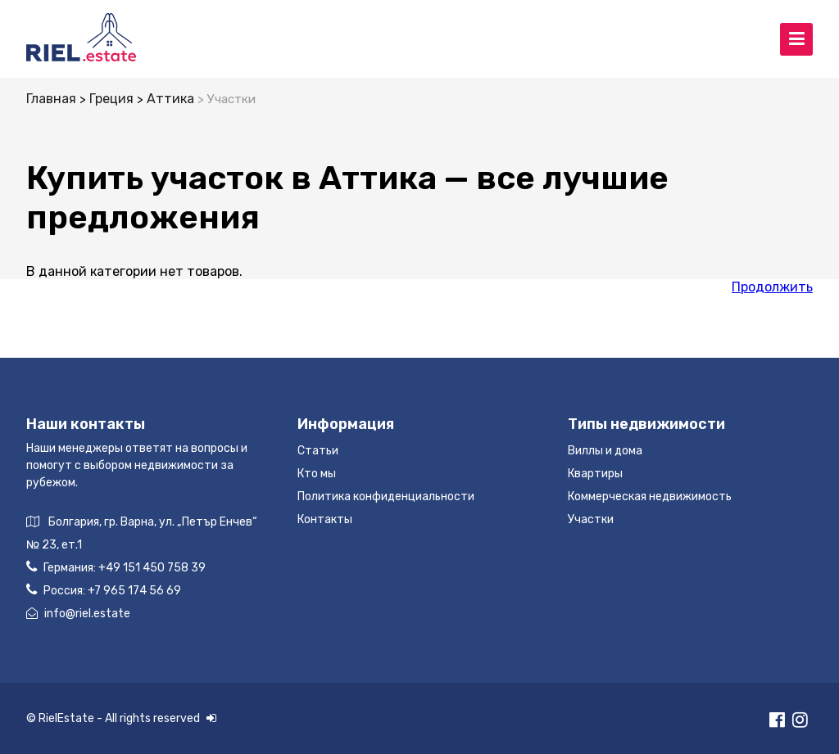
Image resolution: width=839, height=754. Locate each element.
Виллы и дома (605, 451)
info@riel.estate (78, 614)
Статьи (317, 451)
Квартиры (595, 474)
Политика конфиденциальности (385, 496)
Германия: (116, 567)
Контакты (324, 519)
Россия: (103, 590)
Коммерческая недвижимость (650, 496)
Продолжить (772, 287)
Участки (591, 519)
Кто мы (316, 474)
